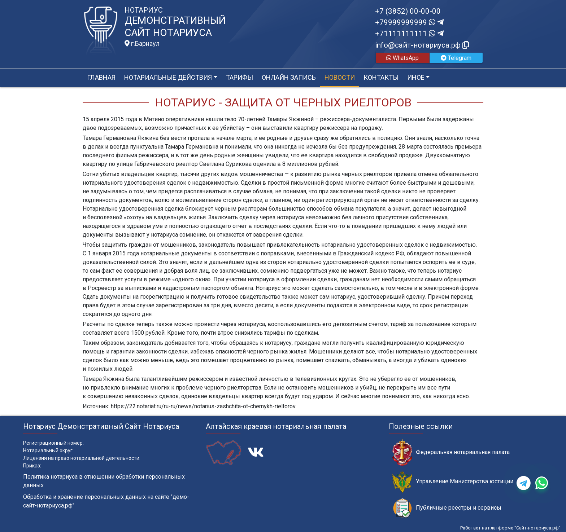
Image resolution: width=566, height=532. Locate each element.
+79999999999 (409, 22)
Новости (340, 77)
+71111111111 (409, 33)
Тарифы (239, 77)
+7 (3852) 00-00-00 (408, 11)
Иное (416, 77)
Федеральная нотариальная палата (451, 452)
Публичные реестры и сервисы (446, 508)
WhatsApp (402, 57)
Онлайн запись (289, 77)
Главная (101, 77)
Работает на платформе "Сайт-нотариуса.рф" (510, 528)
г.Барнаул (142, 43)
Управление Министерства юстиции (452, 481)
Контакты (381, 77)
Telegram (456, 57)
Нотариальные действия (168, 77)
